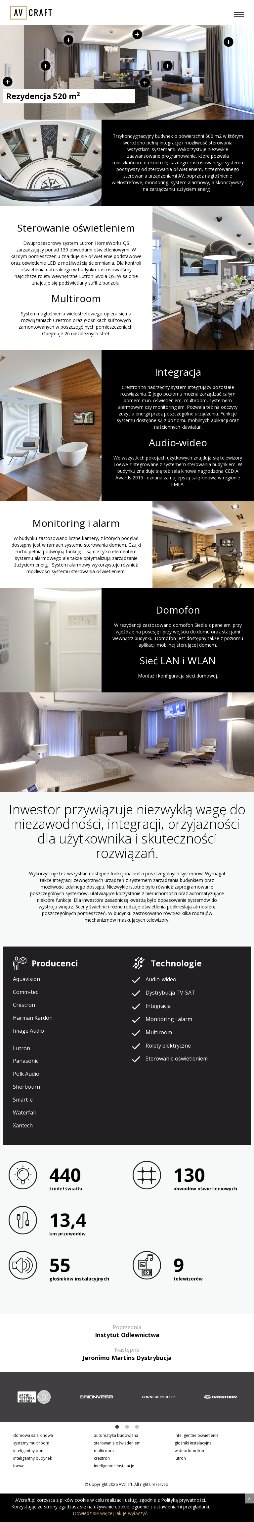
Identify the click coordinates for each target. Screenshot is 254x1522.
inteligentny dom (29, 1450)
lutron (180, 1458)
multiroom (104, 1450)
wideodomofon (189, 1450)
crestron (102, 1458)
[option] (34, 1397)
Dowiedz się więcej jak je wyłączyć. (110, 1513)
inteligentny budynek (32, 1458)
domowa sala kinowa (33, 1435)
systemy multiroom (31, 1443)
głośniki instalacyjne (193, 1443)
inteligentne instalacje (114, 1466)
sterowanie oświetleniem (117, 1443)
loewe (18, 1466)
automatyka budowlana (116, 1435)
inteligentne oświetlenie (197, 1435)
